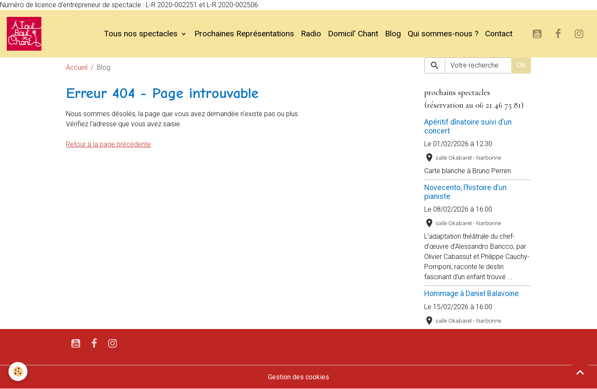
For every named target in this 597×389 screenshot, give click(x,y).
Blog (393, 33)
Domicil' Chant (353, 33)
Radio (311, 33)
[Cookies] (17, 371)
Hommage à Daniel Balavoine (471, 293)
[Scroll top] (580, 372)
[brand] (26, 34)
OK (521, 65)
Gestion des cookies (298, 377)
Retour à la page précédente (108, 144)
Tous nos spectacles (142, 33)
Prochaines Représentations (244, 33)
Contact (498, 33)
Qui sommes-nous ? (443, 33)
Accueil (76, 67)
